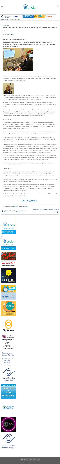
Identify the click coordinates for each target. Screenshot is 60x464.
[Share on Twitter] (28, 201)
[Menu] (2, 7)
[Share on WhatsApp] (23, 201)
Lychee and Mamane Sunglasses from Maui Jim (14, 211)
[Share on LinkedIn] (37, 201)
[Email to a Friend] (31, 201)
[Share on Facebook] (26, 201)
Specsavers (25, 206)
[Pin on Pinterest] (34, 201)
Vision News (6, 25)
